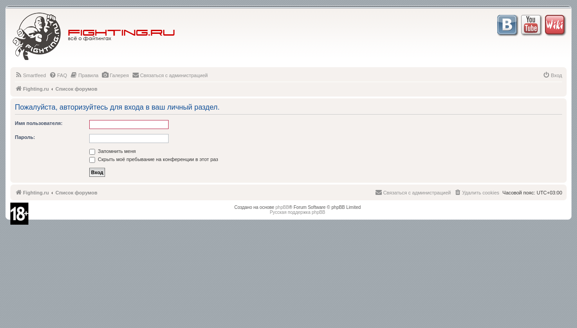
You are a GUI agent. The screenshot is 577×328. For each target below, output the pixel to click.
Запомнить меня (112, 151)
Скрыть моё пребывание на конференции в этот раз (153, 159)
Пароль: (25, 137)
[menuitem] (30, 75)
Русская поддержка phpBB (297, 212)
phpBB (282, 207)
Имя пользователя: (39, 123)
